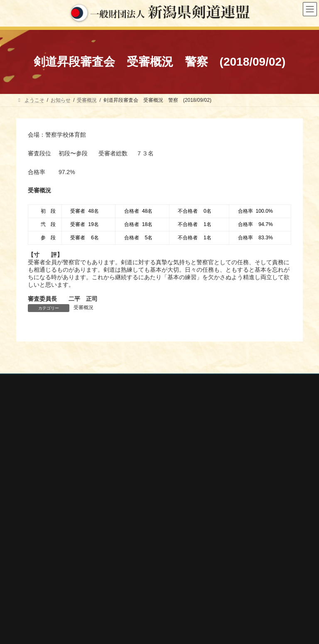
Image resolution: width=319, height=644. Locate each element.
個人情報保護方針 (44, 382)
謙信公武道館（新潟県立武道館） (61, 607)
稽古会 (178, 483)
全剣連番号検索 (41, 540)
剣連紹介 (181, 512)
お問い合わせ (95, 382)
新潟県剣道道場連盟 (46, 573)
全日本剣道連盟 (41, 551)
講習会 (178, 469)
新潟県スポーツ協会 (46, 562)
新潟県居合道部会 (44, 584)
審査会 (178, 454)
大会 (176, 440)
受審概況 (83, 307)
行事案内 (181, 425)
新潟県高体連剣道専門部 (51, 596)
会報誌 (178, 498)
